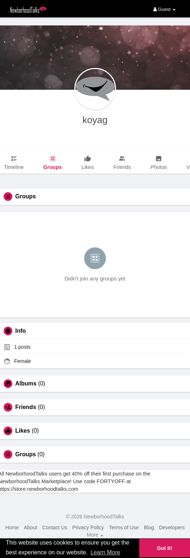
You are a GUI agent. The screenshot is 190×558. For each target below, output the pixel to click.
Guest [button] (164, 9)
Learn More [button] (105, 552)
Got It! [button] (164, 548)
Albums (26, 384)
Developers (172, 527)
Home (11, 527)
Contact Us (54, 527)
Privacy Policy (88, 527)
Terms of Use (124, 527)
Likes (22, 431)
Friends (25, 407)
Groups (25, 454)
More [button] (95, 534)
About (30, 527)
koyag (94, 119)
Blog (149, 527)
